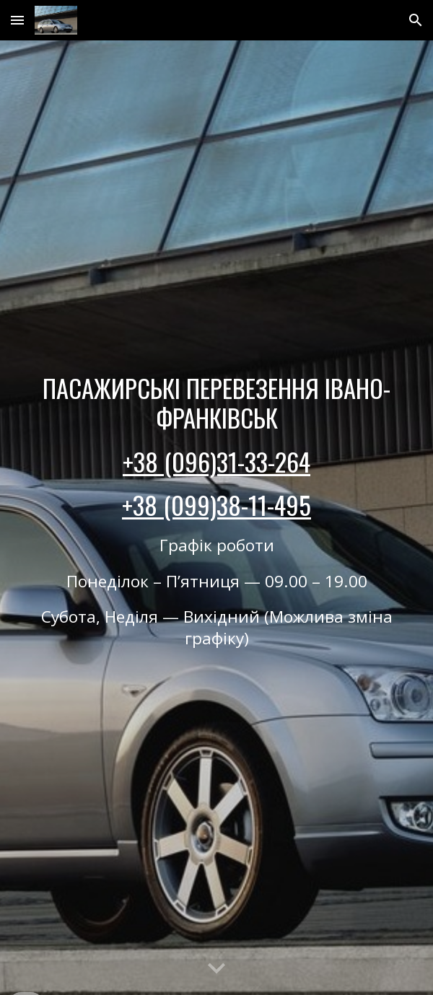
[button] (17, 20)
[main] (216, 518)
